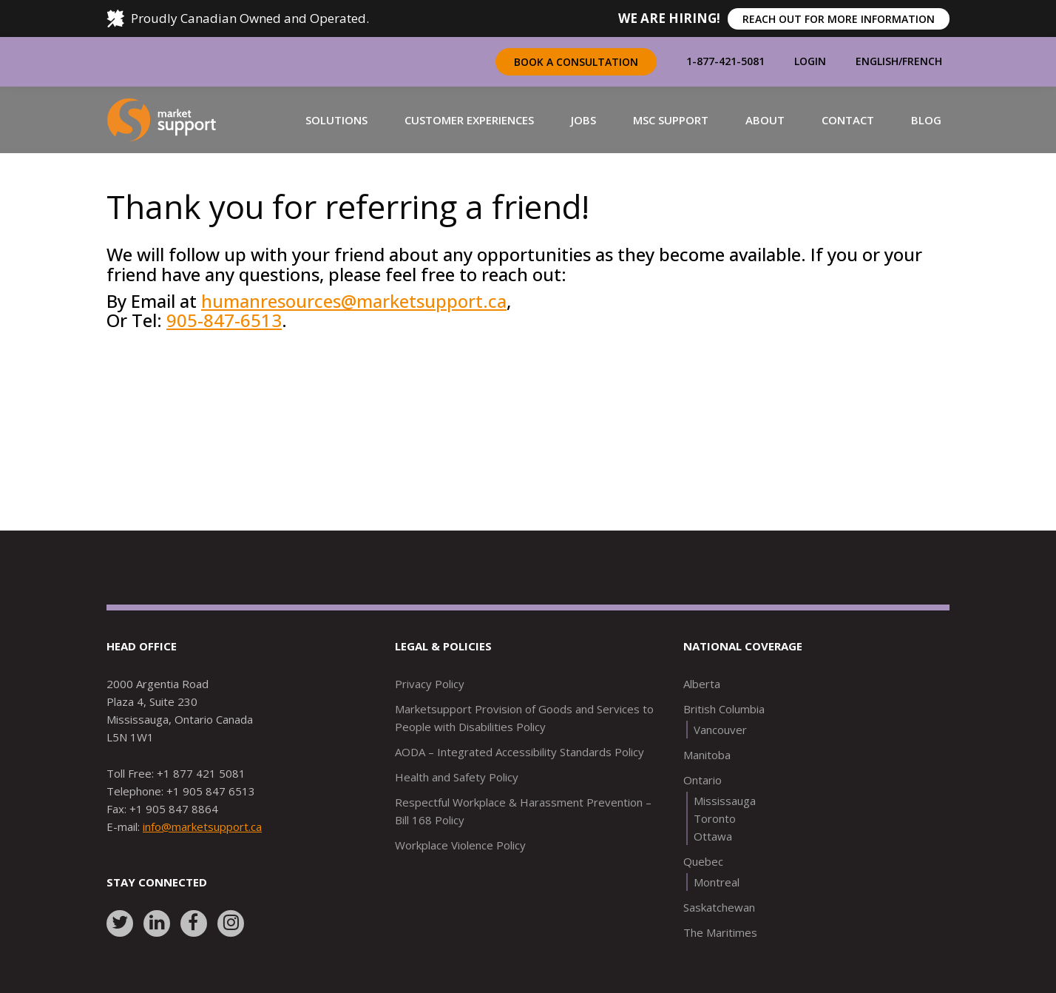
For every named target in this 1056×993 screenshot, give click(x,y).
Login (810, 61)
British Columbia (724, 708)
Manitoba (707, 754)
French (922, 61)
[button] (336, 119)
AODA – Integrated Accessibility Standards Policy (519, 751)
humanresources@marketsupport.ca (354, 301)
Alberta (701, 683)
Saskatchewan (719, 907)
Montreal (716, 882)
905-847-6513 (224, 320)
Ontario (702, 779)
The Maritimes (720, 932)
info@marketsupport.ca (202, 826)
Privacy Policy (429, 683)
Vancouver (720, 729)
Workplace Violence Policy (460, 845)
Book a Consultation (576, 62)
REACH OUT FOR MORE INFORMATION (838, 19)
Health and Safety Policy (456, 777)
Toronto (715, 818)
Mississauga (725, 800)
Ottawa (713, 836)
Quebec (703, 861)
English (877, 61)
